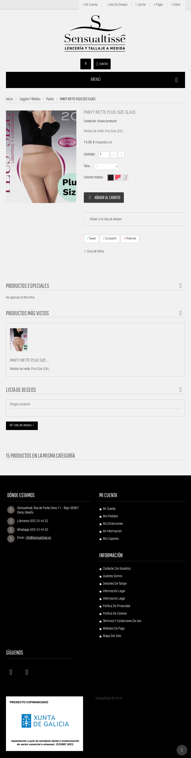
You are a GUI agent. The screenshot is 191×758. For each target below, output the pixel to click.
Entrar (176, 5)
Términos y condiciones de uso (122, 621)
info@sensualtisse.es (38, 538)
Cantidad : (90, 154)
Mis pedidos (110, 516)
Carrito (141, 5)
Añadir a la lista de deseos (106, 219)
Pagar (158, 5)
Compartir (110, 238)
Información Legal (114, 591)
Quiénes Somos (112, 576)
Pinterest (130, 238)
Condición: (90, 121)
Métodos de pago (114, 629)
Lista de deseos (116, 5)
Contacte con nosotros (117, 569)
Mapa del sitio (112, 636)
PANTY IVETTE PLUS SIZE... (29, 361)
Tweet (91, 238)
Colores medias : (94, 177)
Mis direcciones (113, 524)
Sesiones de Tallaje (115, 584)
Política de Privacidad (116, 606)
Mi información (112, 531)
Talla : (88, 166)
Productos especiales (27, 285)
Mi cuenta (90, 5)
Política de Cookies (115, 614)
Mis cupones (111, 539)
